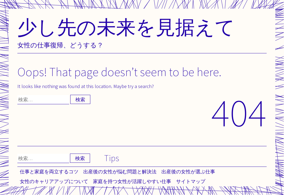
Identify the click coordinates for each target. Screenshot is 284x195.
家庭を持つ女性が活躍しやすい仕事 (132, 181)
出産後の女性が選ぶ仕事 (188, 171)
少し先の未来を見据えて (126, 27)
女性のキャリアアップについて (54, 181)
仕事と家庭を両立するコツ (49, 171)
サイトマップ (190, 181)
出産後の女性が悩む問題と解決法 (120, 171)
